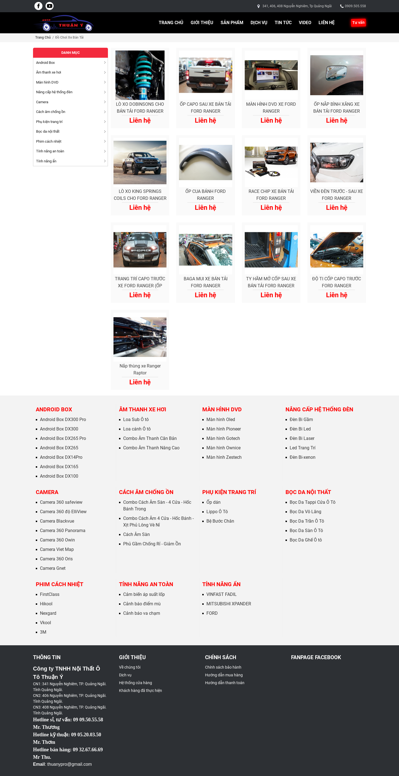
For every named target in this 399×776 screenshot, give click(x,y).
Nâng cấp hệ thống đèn (319, 409)
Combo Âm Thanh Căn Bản (150, 438)
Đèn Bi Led (300, 429)
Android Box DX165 (59, 466)
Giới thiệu (202, 22)
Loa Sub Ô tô (136, 419)
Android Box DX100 (59, 476)
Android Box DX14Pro (61, 457)
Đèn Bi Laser (302, 438)
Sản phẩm (232, 22)
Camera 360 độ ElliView (63, 511)
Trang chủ (171, 22)
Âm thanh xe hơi (142, 409)
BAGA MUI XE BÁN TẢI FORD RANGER (206, 282)
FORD (212, 613)
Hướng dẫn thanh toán (224, 683)
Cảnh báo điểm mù (142, 603)
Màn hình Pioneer (223, 429)
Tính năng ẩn (221, 584)
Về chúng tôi (129, 667)
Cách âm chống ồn (146, 492)
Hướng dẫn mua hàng (224, 675)
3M (43, 632)
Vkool (45, 622)
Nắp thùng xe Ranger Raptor (140, 369)
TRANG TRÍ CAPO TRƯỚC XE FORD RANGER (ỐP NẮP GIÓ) (140, 283)
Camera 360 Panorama (62, 530)
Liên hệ (327, 22)
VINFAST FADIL (221, 594)
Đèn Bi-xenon (302, 457)
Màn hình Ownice (223, 447)
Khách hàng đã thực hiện (140, 690)
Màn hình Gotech (223, 438)
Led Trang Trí (302, 447)
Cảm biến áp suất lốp (144, 594)
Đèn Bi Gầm (301, 419)
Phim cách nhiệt (59, 584)
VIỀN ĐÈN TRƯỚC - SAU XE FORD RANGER (336, 195)
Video (305, 22)
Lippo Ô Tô (217, 511)
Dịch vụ (259, 22)
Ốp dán (213, 502)
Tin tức (283, 22)
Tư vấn (358, 22)
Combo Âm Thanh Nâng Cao (151, 447)
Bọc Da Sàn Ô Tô (306, 530)
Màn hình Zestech (224, 457)
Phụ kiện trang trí (229, 492)
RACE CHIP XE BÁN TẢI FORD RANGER (271, 195)
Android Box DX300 (59, 429)
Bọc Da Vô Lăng (305, 511)
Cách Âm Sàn (136, 534)
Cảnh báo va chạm (141, 613)
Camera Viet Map (57, 549)
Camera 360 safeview (61, 502)
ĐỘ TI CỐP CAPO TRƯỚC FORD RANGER (336, 282)
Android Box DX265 (59, 447)
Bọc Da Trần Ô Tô (307, 521)
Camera (47, 492)
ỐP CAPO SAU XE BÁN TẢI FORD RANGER (205, 108)
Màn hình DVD (222, 409)
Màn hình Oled (220, 419)
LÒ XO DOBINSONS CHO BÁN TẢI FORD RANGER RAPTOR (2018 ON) (140, 108)
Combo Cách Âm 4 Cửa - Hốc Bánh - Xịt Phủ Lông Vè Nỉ (158, 522)
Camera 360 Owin (57, 540)
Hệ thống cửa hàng (135, 683)
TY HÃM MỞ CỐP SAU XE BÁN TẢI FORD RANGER (271, 282)
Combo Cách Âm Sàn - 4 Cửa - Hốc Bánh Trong (157, 506)
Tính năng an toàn (146, 584)
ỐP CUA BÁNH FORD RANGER (205, 195)
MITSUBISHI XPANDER (228, 603)
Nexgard (48, 613)
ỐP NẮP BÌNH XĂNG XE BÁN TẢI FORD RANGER (336, 108)
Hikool (46, 603)
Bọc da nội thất (308, 492)
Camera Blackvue (57, 521)
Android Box (54, 409)
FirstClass (49, 594)
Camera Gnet (52, 568)
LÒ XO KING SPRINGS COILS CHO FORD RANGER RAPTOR (140, 196)
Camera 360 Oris (56, 558)
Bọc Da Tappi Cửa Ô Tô (312, 502)
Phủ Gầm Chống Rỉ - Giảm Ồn (152, 543)
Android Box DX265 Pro (63, 438)
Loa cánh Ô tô (137, 429)
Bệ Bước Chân (220, 521)
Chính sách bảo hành (223, 667)
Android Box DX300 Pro (63, 419)
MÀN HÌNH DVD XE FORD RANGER (271, 108)
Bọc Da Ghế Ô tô (306, 540)
